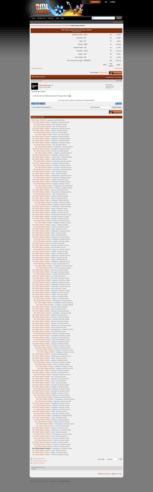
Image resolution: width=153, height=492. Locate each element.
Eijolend (53, 358)
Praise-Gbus (54, 337)
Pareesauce (54, 245)
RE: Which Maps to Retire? (41, 122)
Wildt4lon (53, 257)
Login (42, 22)
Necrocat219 (54, 163)
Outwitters (66, 25)
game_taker (55, 413)
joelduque (53, 130)
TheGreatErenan (45, 85)
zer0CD (53, 382)
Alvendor (54, 151)
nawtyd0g (53, 294)
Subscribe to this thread (38, 463)
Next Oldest (36, 107)
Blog (62, 18)
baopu (54, 132)
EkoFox (55, 134)
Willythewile (55, 389)
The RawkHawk (55, 284)
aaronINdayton (54, 149)
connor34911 (55, 165)
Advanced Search (118, 22)
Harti (53, 126)
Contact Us (53, 481)
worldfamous (54, 140)
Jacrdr (52, 288)
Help (57, 18)
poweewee (55, 220)
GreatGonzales (54, 128)
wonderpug (53, 196)
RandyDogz (54, 200)
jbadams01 (53, 212)
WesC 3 (57, 268)
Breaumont (53, 270)
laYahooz (53, 198)
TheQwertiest (54, 122)
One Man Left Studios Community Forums (43, 25)
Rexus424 (53, 354)
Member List (42, 18)
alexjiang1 (53, 360)
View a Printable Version (39, 458)
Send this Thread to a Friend (40, 460)
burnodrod (53, 190)
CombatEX (53, 179)
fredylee (53, 411)
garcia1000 (53, 218)
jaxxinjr (53, 450)
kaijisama (53, 259)
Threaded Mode (110, 77)
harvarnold (55, 319)
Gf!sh (53, 124)
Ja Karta (53, 159)
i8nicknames (54, 378)
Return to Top (117, 474)
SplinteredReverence (56, 329)
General (59, 25)
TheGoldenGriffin (55, 175)
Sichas (52, 327)
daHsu (52, 233)
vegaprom (53, 224)
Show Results (118, 68)
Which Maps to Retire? (38, 120)
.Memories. (53, 323)
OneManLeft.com (65, 481)
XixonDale (53, 251)
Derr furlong (54, 321)
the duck (53, 171)
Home (33, 18)
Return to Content (105, 474)
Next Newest (46, 107)
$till (52, 243)
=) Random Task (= (55, 157)
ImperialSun (55, 202)
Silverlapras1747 (55, 325)
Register (47, 22)
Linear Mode (118, 77)
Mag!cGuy (54, 395)
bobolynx (53, 452)
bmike (52, 331)
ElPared (53, 432)
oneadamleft (50, 120)
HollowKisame (54, 290)
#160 (120, 80)
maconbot (53, 307)
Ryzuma (53, 229)
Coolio (54, 194)
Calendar (51, 18)
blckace (53, 235)
